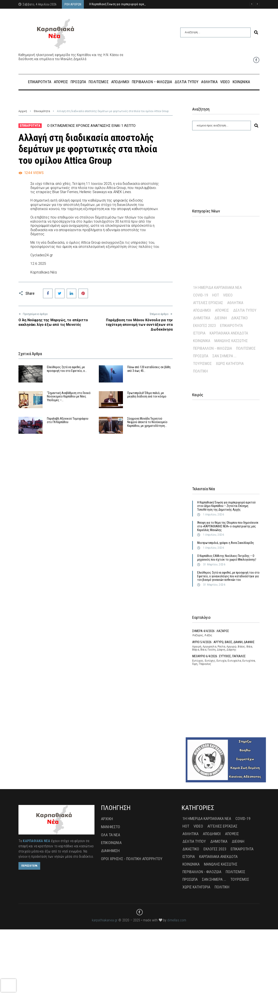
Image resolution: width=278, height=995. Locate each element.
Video (228, 295)
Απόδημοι (202, 310)
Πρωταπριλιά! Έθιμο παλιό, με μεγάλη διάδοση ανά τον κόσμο (146, 394)
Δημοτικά (201, 318)
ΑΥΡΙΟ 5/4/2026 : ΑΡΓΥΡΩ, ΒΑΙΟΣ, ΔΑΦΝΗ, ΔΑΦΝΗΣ (223, 642)
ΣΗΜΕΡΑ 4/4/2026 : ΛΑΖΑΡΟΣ (210, 631)
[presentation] (8, 985)
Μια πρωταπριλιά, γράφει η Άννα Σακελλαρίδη (225, 543)
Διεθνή (220, 318)
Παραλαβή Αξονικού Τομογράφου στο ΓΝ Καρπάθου (67, 420)
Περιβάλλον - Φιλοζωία (212, 348)
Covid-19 (200, 295)
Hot (215, 295)
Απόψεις (222, 310)
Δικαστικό (239, 318)
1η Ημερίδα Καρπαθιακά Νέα (217, 287)
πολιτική (200, 371)
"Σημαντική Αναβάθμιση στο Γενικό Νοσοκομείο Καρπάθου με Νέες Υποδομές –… (69, 396)
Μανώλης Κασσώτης (231, 340)
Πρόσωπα (200, 356)
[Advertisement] (226, 164)
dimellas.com (176, 920)
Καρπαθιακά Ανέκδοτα (229, 333)
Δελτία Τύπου (244, 310)
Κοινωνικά (201, 340)
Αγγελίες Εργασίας (208, 302)
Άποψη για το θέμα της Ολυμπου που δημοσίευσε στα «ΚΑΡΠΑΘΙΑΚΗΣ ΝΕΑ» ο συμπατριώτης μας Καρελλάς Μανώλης (227, 526)
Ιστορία (199, 333)
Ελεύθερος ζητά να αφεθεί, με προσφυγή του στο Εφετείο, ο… (67, 369)
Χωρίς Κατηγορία (230, 363)
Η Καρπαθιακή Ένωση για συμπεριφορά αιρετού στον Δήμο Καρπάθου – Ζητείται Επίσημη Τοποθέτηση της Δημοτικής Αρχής (226, 506)
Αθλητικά (235, 302)
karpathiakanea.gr (105, 920)
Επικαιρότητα (42, 111)
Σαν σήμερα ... (224, 356)
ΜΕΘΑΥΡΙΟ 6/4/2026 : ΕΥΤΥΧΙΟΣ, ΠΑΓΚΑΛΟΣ (219, 656)
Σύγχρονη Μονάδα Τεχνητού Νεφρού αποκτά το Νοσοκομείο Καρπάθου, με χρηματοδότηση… (147, 422)
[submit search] (256, 32)
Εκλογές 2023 (204, 325)
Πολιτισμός (246, 348)
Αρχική (22, 111)
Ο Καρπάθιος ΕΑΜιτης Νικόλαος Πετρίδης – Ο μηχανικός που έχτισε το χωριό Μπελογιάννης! (226, 557)
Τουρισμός (202, 363)
